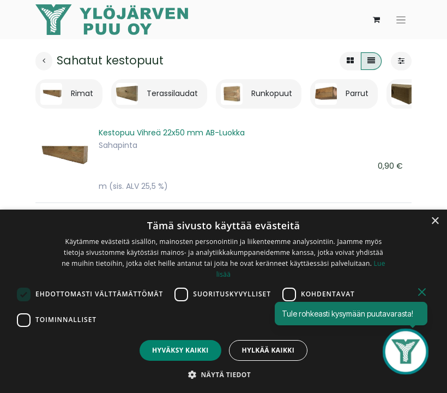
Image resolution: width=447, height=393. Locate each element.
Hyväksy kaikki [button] (180, 350)
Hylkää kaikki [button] (268, 350)
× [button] (435, 221)
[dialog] (223, 301)
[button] (223, 374)
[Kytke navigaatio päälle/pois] (401, 20)
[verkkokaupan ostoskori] (376, 19)
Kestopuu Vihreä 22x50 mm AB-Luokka (172, 132)
